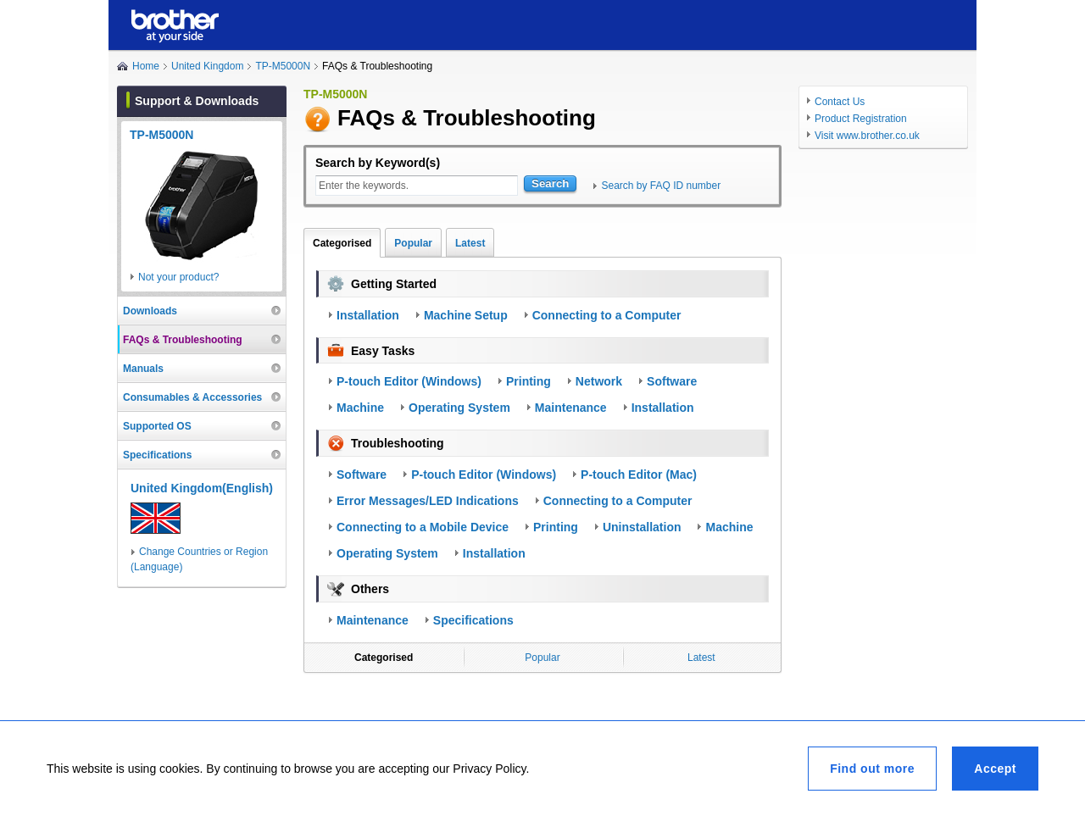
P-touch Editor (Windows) (409, 381)
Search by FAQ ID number (661, 186)
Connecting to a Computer (607, 315)
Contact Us (840, 102)
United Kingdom (207, 66)
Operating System (459, 407)
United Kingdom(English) (202, 488)
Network (599, 381)
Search (550, 183)
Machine (360, 407)
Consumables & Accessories (192, 397)
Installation (368, 315)
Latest (470, 243)
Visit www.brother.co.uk (867, 136)
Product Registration (861, 119)
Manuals (143, 369)
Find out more (872, 768)
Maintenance (571, 407)
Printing (528, 381)
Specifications (473, 620)
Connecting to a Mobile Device (423, 527)
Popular (413, 243)
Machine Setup (466, 315)
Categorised (342, 243)
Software (672, 381)
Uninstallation (642, 527)
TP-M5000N (282, 66)
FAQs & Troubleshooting (182, 340)
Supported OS (157, 426)
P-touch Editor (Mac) (639, 474)
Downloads (150, 311)
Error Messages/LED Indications (428, 501)
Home (145, 66)
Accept (995, 768)
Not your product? (178, 277)
